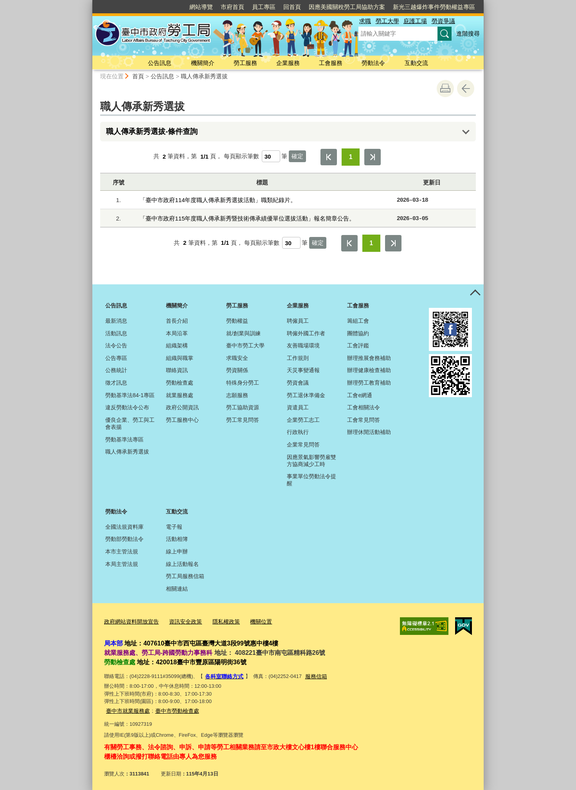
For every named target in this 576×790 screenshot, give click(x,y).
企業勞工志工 (303, 420)
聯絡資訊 (177, 370)
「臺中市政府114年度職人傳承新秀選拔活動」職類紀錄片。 (218, 200)
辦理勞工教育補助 (369, 383)
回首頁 (292, 7)
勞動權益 (237, 321)
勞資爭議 (443, 21)
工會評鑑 (358, 345)
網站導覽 (201, 7)
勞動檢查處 (179, 383)
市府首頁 (232, 7)
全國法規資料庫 (124, 527)
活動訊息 (116, 333)
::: (89, 3)
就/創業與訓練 (243, 333)
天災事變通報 (303, 370)
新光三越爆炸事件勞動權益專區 (434, 7)
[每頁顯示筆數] (271, 156)
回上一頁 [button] (465, 88)
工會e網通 (359, 395)
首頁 (138, 76)
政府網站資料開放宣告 (129, 621)
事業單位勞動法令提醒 (311, 479)
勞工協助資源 (242, 407)
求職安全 (237, 358)
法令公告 (116, 345)
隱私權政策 (219, 621)
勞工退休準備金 (306, 395)
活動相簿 (177, 539)
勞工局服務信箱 (185, 576)
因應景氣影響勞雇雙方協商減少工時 (311, 460)
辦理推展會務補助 (369, 358)
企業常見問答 (303, 444)
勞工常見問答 (242, 420)
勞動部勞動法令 (124, 539)
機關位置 (252, 621)
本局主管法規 (121, 564)
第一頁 (328, 157)
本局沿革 (177, 333)
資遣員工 (298, 407)
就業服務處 (179, 395)
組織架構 (177, 345)
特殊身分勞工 (242, 383)
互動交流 (416, 63)
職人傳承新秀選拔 (204, 76)
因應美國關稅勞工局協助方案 (347, 7)
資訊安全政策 (180, 621)
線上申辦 (177, 551)
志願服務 (237, 395)
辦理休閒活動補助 (369, 432)
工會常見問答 (363, 420)
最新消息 (116, 321)
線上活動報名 (182, 564)
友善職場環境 (303, 345)
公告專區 (116, 358)
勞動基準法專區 (124, 439)
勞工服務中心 (182, 420)
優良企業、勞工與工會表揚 (130, 423)
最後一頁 (372, 157)
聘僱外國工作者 (306, 333)
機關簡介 (202, 63)
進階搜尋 (468, 33)
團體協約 (358, 333)
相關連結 (177, 589)
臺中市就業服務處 (126, 708)
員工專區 (263, 7)
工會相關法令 (363, 407)
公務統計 (116, 370)
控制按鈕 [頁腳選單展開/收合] (475, 293)
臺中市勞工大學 (245, 345)
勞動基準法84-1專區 (130, 395)
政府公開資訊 (182, 407)
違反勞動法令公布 (127, 407)
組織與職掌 (179, 358)
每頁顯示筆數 (241, 156)
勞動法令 (373, 63)
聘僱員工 (298, 321)
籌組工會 (358, 321)
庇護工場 (415, 21)
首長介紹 (177, 321)
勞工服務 (245, 63)
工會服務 (330, 63)
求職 (365, 21)
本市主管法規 (121, 551)
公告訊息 (159, 63)
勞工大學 (387, 21)
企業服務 (288, 63)
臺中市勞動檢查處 (172, 708)
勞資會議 (298, 383)
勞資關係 (237, 370)
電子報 (174, 527)
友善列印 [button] (445, 88)
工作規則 (298, 358)
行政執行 (298, 432)
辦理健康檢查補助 (369, 370)
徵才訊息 (116, 383)
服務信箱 (312, 675)
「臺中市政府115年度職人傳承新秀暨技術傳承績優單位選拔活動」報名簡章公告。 (247, 218)
